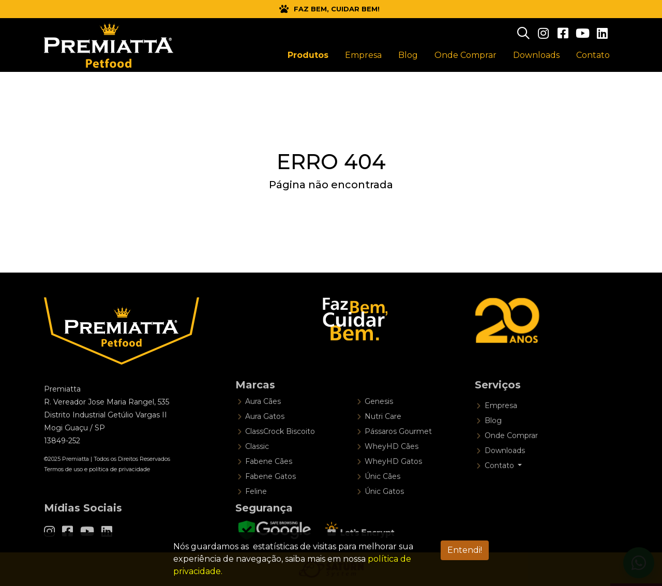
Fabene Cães (268, 481)
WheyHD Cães (391, 466)
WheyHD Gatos (393, 481)
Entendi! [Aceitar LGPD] (464, 550)
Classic (257, 466)
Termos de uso (63, 482)
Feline (256, 511)
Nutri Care (383, 436)
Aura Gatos (264, 436)
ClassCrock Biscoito (280, 451)
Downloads (505, 470)
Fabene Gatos (270, 496)
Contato (593, 55)
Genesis (379, 421)
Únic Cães (382, 496)
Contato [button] (500, 485)
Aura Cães (263, 421)
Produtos (308, 55)
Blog (493, 440)
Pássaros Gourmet (398, 451)
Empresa (501, 425)
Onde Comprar (511, 455)
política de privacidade (119, 482)
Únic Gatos (384, 511)
